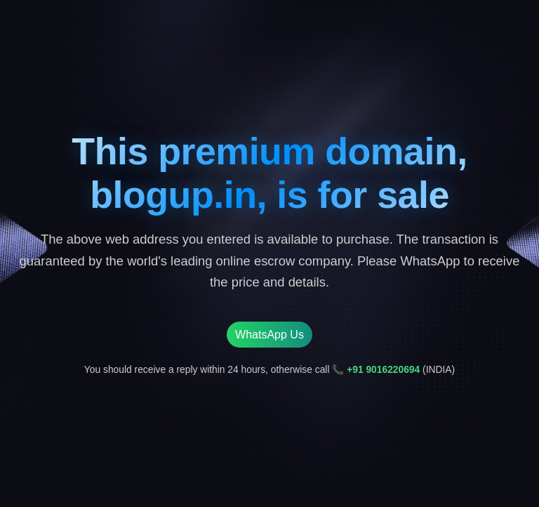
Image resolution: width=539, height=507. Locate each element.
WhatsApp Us (269, 335)
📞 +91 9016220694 (376, 369)
